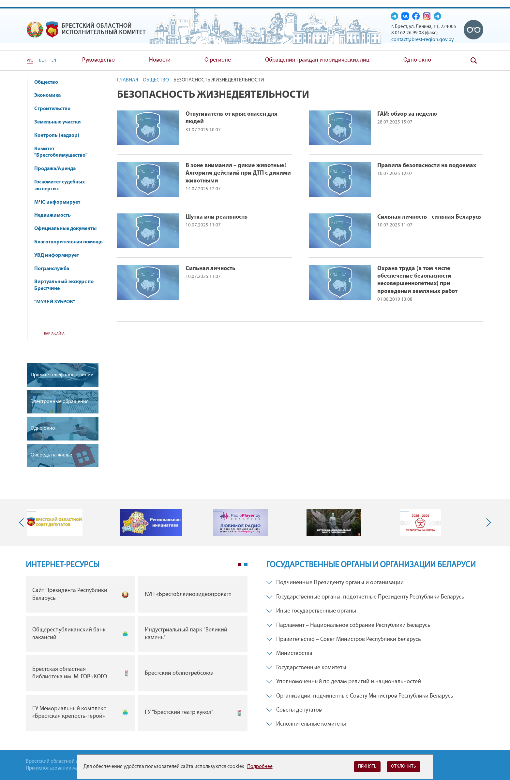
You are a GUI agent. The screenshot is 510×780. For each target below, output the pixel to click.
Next (487, 522)
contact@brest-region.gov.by (422, 39)
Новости (160, 60)
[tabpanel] (137, 655)
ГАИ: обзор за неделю (407, 114)
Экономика (50, 95)
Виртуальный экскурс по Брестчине (64, 285)
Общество (49, 82)
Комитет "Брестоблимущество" (64, 152)
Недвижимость (55, 215)
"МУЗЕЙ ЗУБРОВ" (57, 302)
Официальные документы (65, 228)
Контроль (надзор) (59, 135)
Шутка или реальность (217, 217)
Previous (23, 522)
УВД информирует (56, 255)
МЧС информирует (60, 202)
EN (54, 61)
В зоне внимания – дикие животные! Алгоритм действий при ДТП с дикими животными (238, 173)
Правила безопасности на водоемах (426, 166)
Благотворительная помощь (68, 242)
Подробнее (260, 766)
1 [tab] (239, 564)
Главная (127, 80)
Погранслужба (51, 268)
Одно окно (417, 60)
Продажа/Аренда (58, 168)
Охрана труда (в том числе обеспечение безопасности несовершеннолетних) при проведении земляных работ (417, 280)
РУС (30, 61)
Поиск (473, 60)
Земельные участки (57, 122)
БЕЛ (42, 61)
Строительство (52, 108)
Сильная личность (210, 269)
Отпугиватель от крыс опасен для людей (232, 118)
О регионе (217, 60)
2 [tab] (246, 564)
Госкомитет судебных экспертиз (59, 186)
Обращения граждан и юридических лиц (317, 60)
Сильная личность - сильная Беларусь (429, 217)
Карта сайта (54, 334)
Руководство (98, 60)
